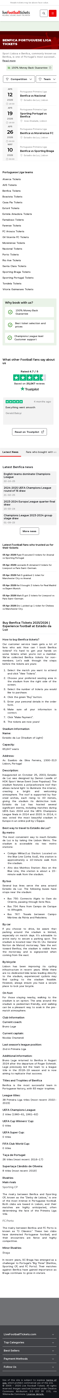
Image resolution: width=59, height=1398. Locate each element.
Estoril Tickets (11, 208)
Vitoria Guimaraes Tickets (18, 289)
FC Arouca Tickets (13, 231)
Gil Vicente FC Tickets (16, 237)
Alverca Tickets (12, 179)
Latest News (11, 452)
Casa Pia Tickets (12, 202)
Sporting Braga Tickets (17, 272)
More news (30, 531)
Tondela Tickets (12, 283)
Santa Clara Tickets (14, 266)
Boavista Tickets (12, 196)
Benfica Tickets (12, 190)
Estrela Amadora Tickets (17, 214)
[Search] (44, 13)
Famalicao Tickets (13, 219)
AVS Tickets (10, 185)
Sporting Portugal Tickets (18, 277)
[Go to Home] (16, 13)
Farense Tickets (12, 225)
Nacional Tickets (12, 248)
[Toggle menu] (52, 13)
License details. (35, 1394)
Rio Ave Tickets (12, 260)
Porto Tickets (11, 254)
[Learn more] (50, 67)
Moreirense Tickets (14, 243)
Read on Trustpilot (29, 432)
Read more (9, 60)
